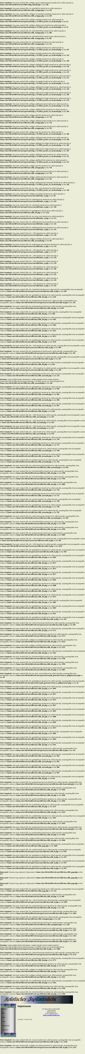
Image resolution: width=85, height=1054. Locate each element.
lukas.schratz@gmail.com (51, 1015)
